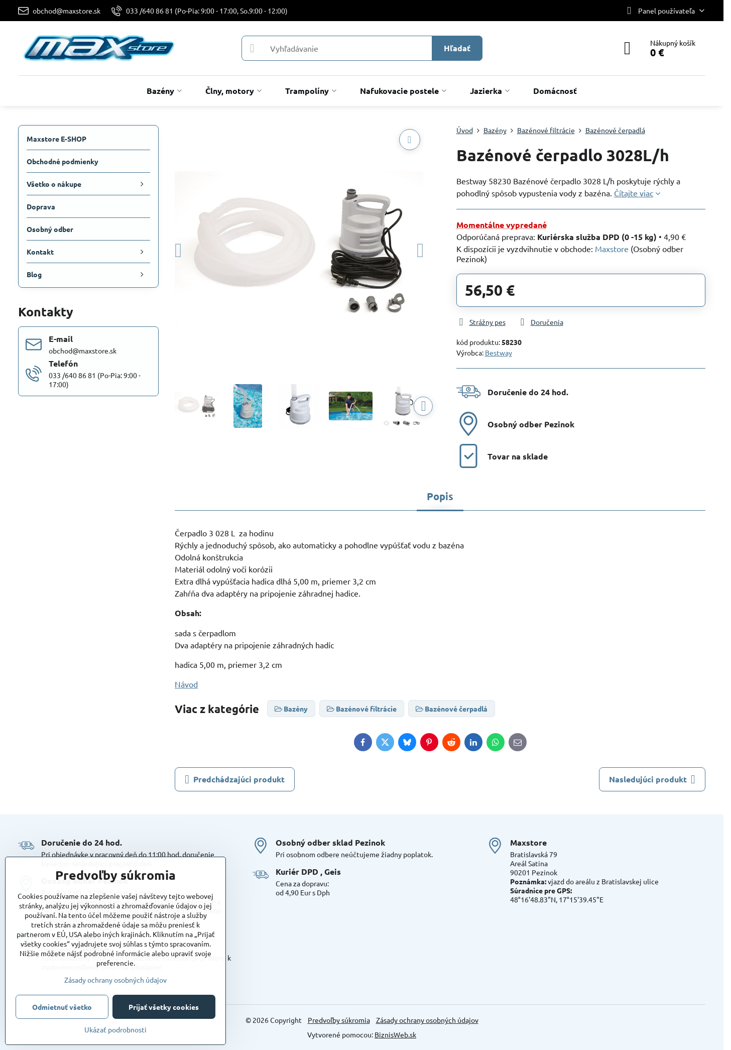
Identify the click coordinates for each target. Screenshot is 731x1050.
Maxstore (612, 249)
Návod (186, 684)
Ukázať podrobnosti (115, 1029)
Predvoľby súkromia (339, 1019)
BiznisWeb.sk (395, 1034)
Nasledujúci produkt (652, 779)
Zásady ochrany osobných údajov (427, 1019)
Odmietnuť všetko (62, 1006)
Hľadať (457, 48)
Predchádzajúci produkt (235, 779)
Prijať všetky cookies (164, 1006)
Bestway (498, 352)
